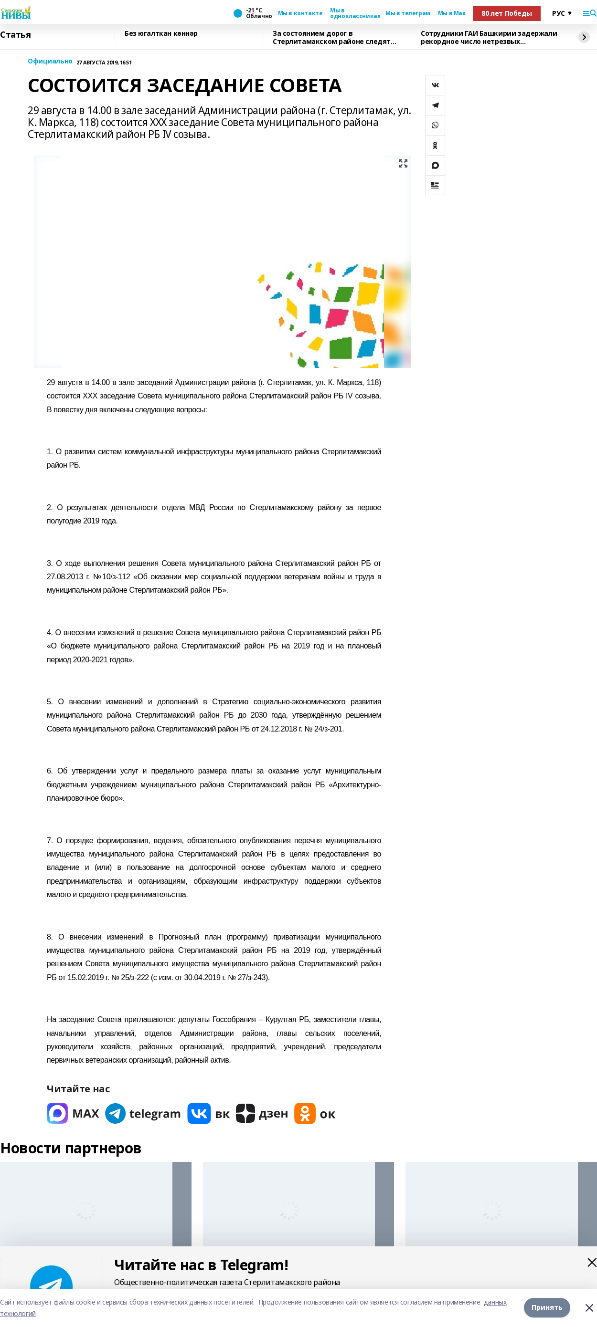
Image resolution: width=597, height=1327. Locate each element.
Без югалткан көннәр (161, 34)
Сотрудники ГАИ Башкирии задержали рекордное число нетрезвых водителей (489, 37)
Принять (547, 1307)
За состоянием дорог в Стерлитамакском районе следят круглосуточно (332, 37)
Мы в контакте (300, 13)
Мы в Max (452, 13)
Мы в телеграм (407, 13)
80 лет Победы (506, 13)
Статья (15, 35)
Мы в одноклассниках (354, 13)
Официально (50, 61)
